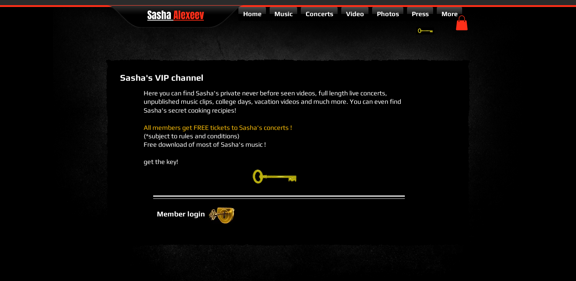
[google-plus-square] (437, 249)
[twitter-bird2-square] (448, 249)
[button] (462, 22)
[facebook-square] (459, 249)
